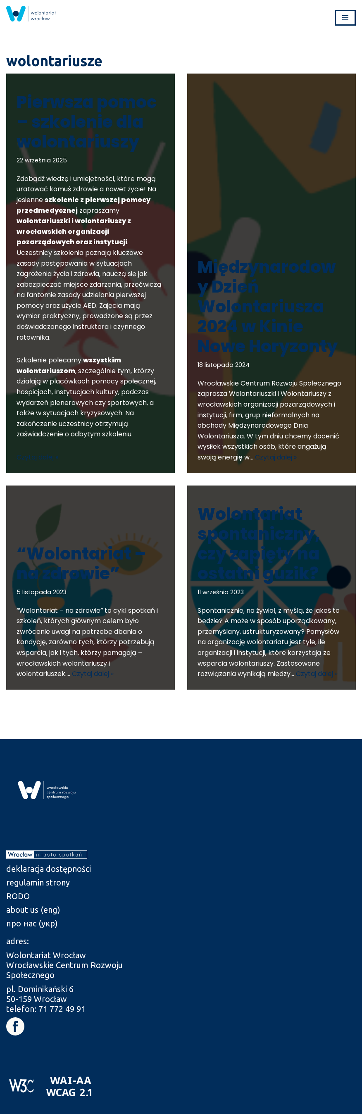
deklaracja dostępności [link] (48, 869)
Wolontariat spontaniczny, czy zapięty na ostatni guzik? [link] (259, 543)
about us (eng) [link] (33, 909)
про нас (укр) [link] (32, 923)
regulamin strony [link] (38, 882)
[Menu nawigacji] (345, 18)
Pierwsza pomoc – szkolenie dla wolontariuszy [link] (87, 121)
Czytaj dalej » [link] (37, 457)
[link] (31, 13)
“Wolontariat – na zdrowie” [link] (81, 563)
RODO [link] (18, 896)
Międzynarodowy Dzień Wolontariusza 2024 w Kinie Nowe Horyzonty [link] (268, 306)
